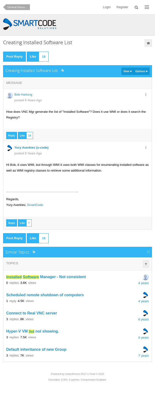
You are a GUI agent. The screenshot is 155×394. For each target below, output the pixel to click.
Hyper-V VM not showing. (32, 331)
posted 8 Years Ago (28, 100)
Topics (12, 263)
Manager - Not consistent (46, 277)
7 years (143, 355)
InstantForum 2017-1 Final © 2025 (84, 373)
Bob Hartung (23, 94)
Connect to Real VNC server (31, 313)
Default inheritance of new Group (36, 350)
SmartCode (35, 205)
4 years (143, 283)
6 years (143, 319)
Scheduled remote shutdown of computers (45, 295)
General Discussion (18, 7)
